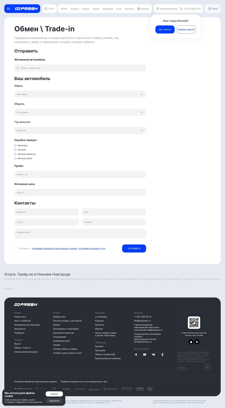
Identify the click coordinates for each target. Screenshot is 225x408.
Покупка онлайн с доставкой (67, 320)
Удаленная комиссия (63, 333)
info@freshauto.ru (142, 320)
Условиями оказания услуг (92, 248)
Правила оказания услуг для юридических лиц (84, 381)
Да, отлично (165, 29)
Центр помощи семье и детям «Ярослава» (105, 334)
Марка (18, 85)
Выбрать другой (186, 29)
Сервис (96, 8)
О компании (101, 316)
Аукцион (99, 346)
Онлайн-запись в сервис (65, 349)
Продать (75, 8)
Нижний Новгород (167, 8)
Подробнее (54, 401)
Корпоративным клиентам (108, 358)
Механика (23, 145)
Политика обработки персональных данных (35, 381)
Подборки (19, 333)
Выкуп (17, 343)
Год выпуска (22, 121)
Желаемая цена (24, 184)
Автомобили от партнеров (65, 329)
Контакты (129, 8)
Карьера (99, 320)
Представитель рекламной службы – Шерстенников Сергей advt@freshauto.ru (147, 338)
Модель (19, 103)
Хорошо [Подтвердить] (54, 394)
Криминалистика (61, 341)
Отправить (134, 248)
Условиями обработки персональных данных (54, 248)
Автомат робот (25, 158)
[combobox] (49, 8)
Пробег (19, 165)
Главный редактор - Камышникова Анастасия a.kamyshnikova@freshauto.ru (148, 327)
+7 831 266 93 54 (142, 316)
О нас (119, 8)
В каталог (8, 289)
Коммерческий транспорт (27, 324)
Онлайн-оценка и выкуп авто (67, 353)
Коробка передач (25, 140)
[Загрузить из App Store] (191, 341)
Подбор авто (59, 316)
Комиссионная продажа (26, 352)
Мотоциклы (20, 329)
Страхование (59, 337)
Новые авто (20, 316)
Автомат (22, 149)
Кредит (85, 8)
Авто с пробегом (22, 320)
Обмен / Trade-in (22, 347)
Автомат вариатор (27, 154)
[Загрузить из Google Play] (197, 341)
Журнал (143, 8)
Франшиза (108, 8)
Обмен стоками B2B (105, 354)
